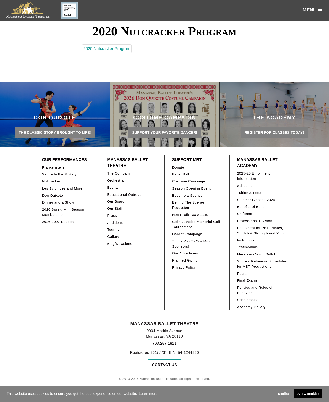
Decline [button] (283, 394)
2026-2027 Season (58, 222)
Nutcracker (51, 181)
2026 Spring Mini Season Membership (63, 212)
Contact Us (164, 365)
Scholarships (248, 300)
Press (112, 215)
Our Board (116, 201)
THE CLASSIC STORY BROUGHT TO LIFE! (55, 133)
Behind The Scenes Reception (188, 204)
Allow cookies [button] (308, 394)
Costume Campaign (188, 181)
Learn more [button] (148, 394)
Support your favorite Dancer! (164, 133)
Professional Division (254, 221)
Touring (113, 229)
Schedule (244, 186)
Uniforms (244, 214)
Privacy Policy (184, 267)
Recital (243, 273)
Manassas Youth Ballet (256, 254)
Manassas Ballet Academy (257, 162)
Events (113, 187)
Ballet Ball (180, 174)
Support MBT (187, 159)
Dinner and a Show (58, 202)
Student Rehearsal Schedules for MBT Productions (262, 263)
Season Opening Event (191, 188)
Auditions (115, 223)
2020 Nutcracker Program (106, 48)
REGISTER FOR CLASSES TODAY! (274, 133)
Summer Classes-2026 (256, 200)
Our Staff (114, 208)
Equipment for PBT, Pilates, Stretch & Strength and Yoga (261, 230)
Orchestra (115, 180)
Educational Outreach (125, 194)
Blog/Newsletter (120, 244)
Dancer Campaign (187, 234)
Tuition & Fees (249, 193)
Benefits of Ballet (251, 207)
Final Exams (247, 280)
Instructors (246, 240)
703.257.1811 (164, 343)
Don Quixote (52, 195)
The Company (119, 173)
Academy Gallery (251, 307)
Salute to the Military (59, 174)
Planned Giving (185, 260)
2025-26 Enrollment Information (253, 175)
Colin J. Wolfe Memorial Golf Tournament (196, 224)
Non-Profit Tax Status (190, 215)
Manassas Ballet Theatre (127, 162)
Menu (309, 9)
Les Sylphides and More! (63, 188)
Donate (178, 167)
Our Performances (64, 159)
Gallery (113, 236)
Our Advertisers (185, 253)
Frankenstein (53, 167)
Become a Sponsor (188, 195)
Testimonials (247, 247)
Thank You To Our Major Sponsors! (192, 243)
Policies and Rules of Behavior (254, 290)
